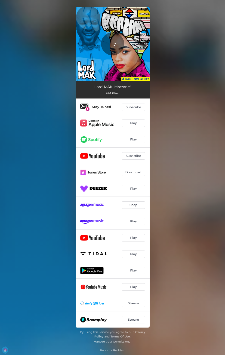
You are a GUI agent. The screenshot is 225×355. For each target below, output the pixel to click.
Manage (99, 341)
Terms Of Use (120, 336)
